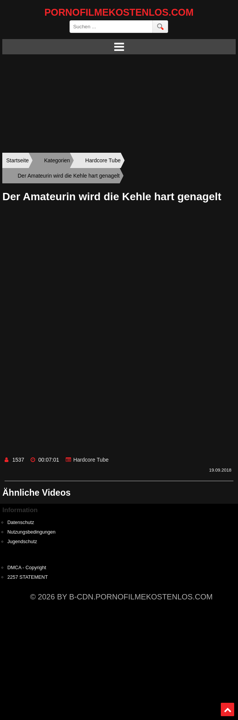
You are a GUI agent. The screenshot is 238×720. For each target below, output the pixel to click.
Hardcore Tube (91, 460)
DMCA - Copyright (26, 567)
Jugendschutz (22, 541)
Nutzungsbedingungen (31, 532)
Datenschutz (20, 522)
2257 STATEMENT (27, 577)
